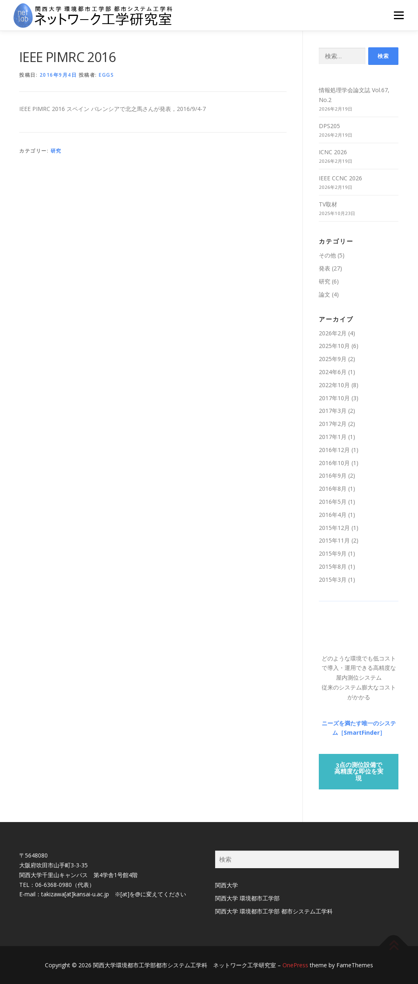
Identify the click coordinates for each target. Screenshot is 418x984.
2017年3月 (333, 410)
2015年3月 (333, 579)
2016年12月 (334, 450)
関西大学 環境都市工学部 (247, 898)
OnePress (295, 965)
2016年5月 (333, 501)
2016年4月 (333, 515)
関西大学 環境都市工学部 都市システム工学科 (274, 911)
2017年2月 (333, 424)
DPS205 (329, 126)
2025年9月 (333, 359)
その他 (327, 255)
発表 (324, 268)
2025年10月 (334, 346)
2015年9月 (333, 553)
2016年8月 (333, 488)
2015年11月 (334, 540)
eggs (106, 74)
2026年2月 (333, 333)
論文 (324, 294)
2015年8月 (333, 566)
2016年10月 (334, 463)
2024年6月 (333, 372)
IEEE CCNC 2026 (340, 178)
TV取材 (328, 204)
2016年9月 (333, 475)
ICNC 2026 (333, 152)
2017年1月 (333, 437)
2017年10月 (334, 398)
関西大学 (226, 885)
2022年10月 (334, 385)
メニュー (398, 15)
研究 (56, 150)
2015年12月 (334, 528)
